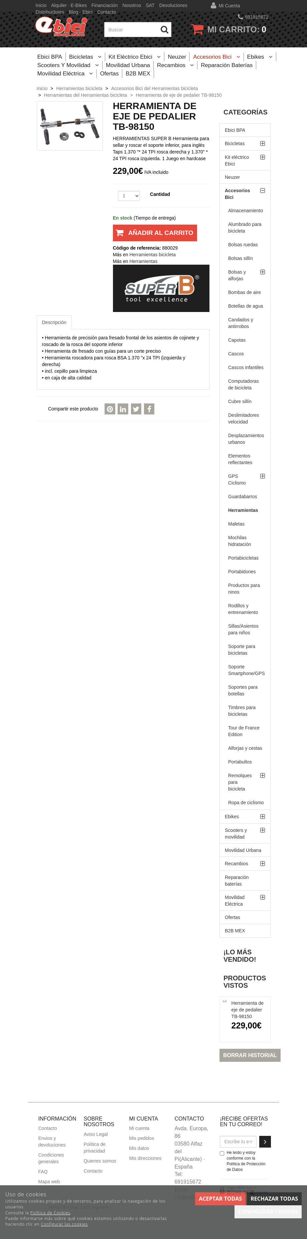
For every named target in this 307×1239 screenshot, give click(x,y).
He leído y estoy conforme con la (242, 1161)
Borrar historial (250, 1055)
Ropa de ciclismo (246, 802)
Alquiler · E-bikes (69, 5)
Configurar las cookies (64, 1224)
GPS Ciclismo (237, 480)
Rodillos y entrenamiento (243, 609)
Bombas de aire (244, 292)
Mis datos (139, 1148)
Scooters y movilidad (68, 65)
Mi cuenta (229, 5)
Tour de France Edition (244, 731)
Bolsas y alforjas (237, 275)
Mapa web (49, 1181)
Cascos (236, 353)
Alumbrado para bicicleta (245, 228)
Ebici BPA (49, 57)
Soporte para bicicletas (241, 650)
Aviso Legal (96, 1134)
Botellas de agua (245, 306)
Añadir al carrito (153, 235)
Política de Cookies (50, 1213)
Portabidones (242, 571)
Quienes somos (100, 1161)
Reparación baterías (227, 65)
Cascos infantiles (246, 367)
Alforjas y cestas (245, 748)
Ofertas (109, 73)
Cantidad (160, 194)
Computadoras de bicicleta (243, 384)
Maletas (236, 524)
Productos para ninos (244, 589)
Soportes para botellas (243, 690)
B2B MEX (138, 73)
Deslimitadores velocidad (243, 418)
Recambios (175, 65)
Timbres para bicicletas (242, 711)
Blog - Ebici (81, 12)
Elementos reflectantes (240, 459)
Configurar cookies (268, 1211)
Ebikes (260, 57)
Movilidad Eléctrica (65, 73)
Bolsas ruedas (243, 244)
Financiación (105, 5)
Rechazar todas (274, 1198)
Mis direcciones (145, 1158)
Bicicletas (85, 57)
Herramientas (243, 510)
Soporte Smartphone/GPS (246, 670)
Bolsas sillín (240, 258)
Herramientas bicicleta (152, 254)
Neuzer (177, 57)
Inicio (41, 5)
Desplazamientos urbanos (246, 439)
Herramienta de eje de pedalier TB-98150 (248, 1009)
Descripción (54, 322)
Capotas (237, 340)
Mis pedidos (141, 1138)
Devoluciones (173, 5)
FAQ (43, 1171)
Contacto (106, 12)
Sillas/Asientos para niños (243, 629)
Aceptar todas (220, 1198)
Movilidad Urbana (128, 65)
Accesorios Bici (216, 57)
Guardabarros (242, 496)
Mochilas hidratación (239, 541)
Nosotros (131, 5)
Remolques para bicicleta (240, 782)
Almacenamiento (245, 210)
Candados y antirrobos (240, 323)
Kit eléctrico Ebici (135, 57)
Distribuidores (50, 12)
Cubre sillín (240, 401)
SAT (150, 5)
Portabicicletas (243, 558)
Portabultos (240, 761)
